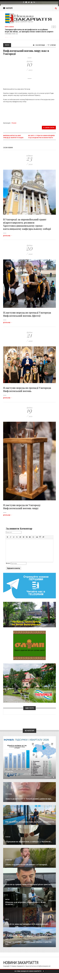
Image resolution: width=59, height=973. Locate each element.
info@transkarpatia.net (43, 966)
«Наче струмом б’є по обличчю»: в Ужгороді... (26, 864)
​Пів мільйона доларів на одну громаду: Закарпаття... (30, 821)
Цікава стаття (48, 127)
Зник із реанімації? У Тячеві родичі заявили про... (29, 798)
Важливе (7, 899)
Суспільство (9, 771)
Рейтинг (52, 45)
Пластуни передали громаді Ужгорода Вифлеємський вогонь (27, 389)
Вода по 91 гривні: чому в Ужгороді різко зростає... (28, 884)
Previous (53, 27)
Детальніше (7, 235)
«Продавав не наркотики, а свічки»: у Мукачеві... (28, 841)
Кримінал (7, 836)
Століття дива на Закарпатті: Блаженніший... (27, 924)
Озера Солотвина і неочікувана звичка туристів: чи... (28, 943)
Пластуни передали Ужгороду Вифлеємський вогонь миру (22, 506)
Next (55, 27)
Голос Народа (8, 794)
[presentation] (7, 537)
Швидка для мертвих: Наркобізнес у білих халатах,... (25, 903)
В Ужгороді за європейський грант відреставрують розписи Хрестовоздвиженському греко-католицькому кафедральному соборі (27, 224)
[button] (7, 537)
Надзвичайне (8, 859)
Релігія (14, 123)
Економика (8, 817)
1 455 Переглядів (39, 45)
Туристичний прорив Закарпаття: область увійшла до (23, 774)
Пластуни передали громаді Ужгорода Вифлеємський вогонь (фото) (27, 314)
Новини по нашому (10, 879)
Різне (6, 939)
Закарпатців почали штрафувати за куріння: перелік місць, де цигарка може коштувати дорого (29, 30)
